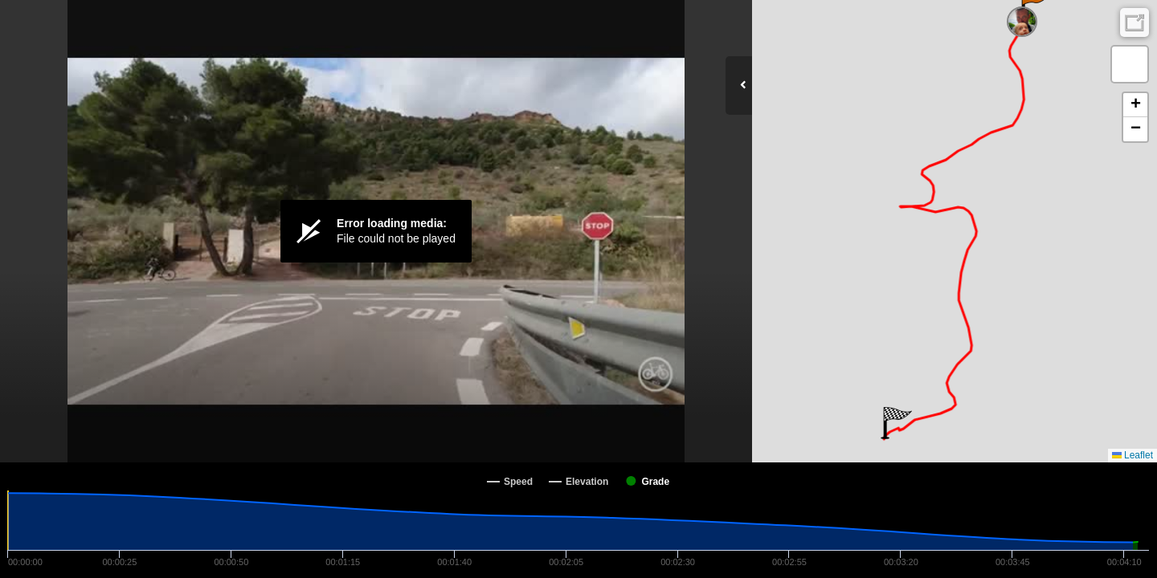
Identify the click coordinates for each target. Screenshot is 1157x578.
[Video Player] (376, 231)
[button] (896, 423)
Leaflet (1132, 455)
